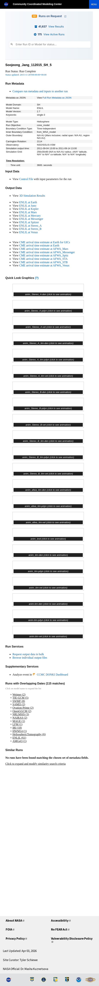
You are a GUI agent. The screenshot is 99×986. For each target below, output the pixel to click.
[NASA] (8, 4)
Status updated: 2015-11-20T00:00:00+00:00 (26, 75)
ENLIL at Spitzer (29, 222)
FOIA (9, 929)
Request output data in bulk (28, 654)
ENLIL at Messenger (31, 218)
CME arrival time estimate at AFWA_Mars (43, 248)
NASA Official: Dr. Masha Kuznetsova (25, 969)
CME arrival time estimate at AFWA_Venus (44, 265)
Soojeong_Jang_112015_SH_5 (28, 65)
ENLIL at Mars (28, 212)
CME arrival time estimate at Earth (39, 245)
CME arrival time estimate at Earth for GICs (44, 242)
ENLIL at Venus (28, 232)
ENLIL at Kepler (29, 208)
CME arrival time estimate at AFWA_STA (43, 258)
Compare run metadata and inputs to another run (40, 91)
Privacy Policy (15, 939)
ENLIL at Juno (27, 205)
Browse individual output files (29, 657)
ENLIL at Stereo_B (30, 228)
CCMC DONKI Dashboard (50, 674)
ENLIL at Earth (28, 202)
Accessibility (59, 920)
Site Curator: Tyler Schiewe (20, 960)
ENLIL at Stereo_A (30, 225)
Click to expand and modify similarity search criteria (35, 763)
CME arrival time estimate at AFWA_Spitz (43, 255)
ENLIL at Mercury (30, 215)
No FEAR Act (59, 929)
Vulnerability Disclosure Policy (72, 939)
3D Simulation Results (32, 195)
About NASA (14, 920)
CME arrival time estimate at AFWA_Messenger (47, 252)
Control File (26, 179)
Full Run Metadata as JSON (57, 97)
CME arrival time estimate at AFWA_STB (43, 262)
